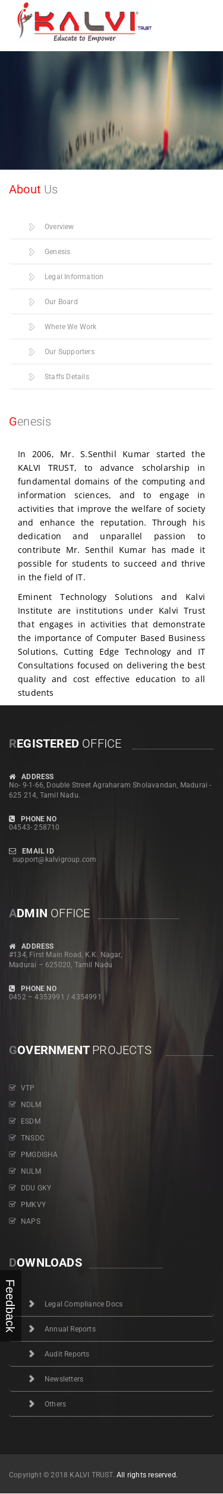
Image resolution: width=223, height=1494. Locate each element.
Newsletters (64, 1379)
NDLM (31, 1105)
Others (55, 1404)
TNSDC (33, 1138)
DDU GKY (36, 1188)
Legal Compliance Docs (84, 1304)
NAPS (30, 1221)
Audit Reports (67, 1354)
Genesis (57, 252)
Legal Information (74, 277)
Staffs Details (67, 377)
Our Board (61, 302)
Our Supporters (70, 352)
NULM (31, 1171)
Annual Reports (70, 1329)
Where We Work (71, 327)
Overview (59, 227)
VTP (28, 1088)
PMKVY (33, 1205)
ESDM (30, 1121)
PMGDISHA (39, 1155)
